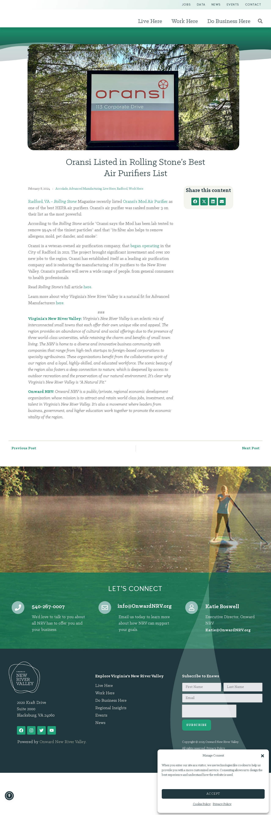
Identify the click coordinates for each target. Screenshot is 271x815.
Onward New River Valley (63, 742)
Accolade (61, 188)
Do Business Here (230, 21)
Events (233, 4)
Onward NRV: (41, 392)
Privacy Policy (222, 804)
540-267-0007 (48, 607)
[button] (262, 754)
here (87, 287)
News (216, 4)
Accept (213, 793)
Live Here (151, 21)
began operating (144, 246)
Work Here (185, 21)
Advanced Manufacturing (85, 188)
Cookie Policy (202, 804)
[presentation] (209, 711)
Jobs (186, 4)
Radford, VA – (41, 202)
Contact (253, 4)
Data (201, 4)
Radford (122, 188)
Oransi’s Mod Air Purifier (145, 202)
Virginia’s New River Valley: (55, 319)
